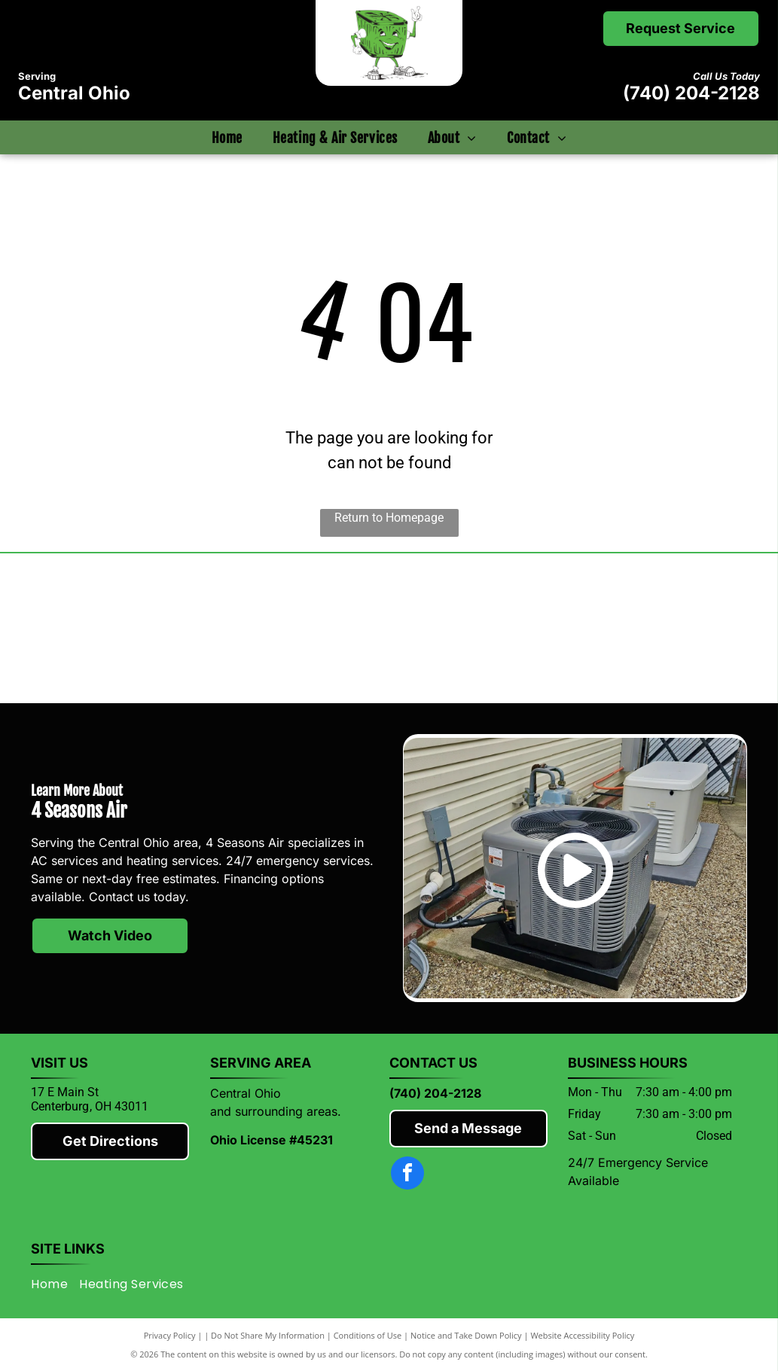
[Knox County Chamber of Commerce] (657, 628)
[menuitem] (227, 137)
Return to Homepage (389, 517)
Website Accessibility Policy (582, 1335)
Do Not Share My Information (268, 1335)
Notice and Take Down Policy (466, 1335)
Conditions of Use (368, 1335)
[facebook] (407, 1174)
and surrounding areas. (275, 1111)
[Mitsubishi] (120, 628)
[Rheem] (479, 628)
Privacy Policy (170, 1335)
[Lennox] (299, 628)
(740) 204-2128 (691, 93)
